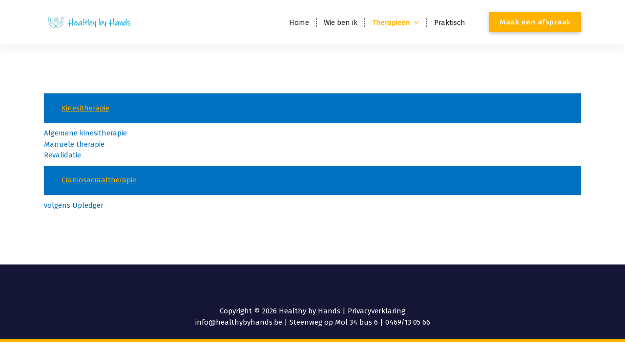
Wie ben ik (340, 22)
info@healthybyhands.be (238, 322)
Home (299, 22)
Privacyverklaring (376, 311)
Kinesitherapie (85, 108)
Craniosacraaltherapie (99, 180)
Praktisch (449, 22)
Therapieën (391, 22)
